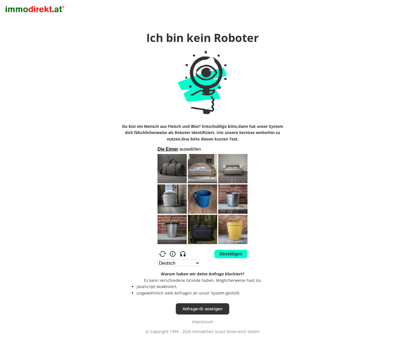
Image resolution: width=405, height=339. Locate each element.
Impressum (202, 321)
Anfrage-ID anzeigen (203, 308)
